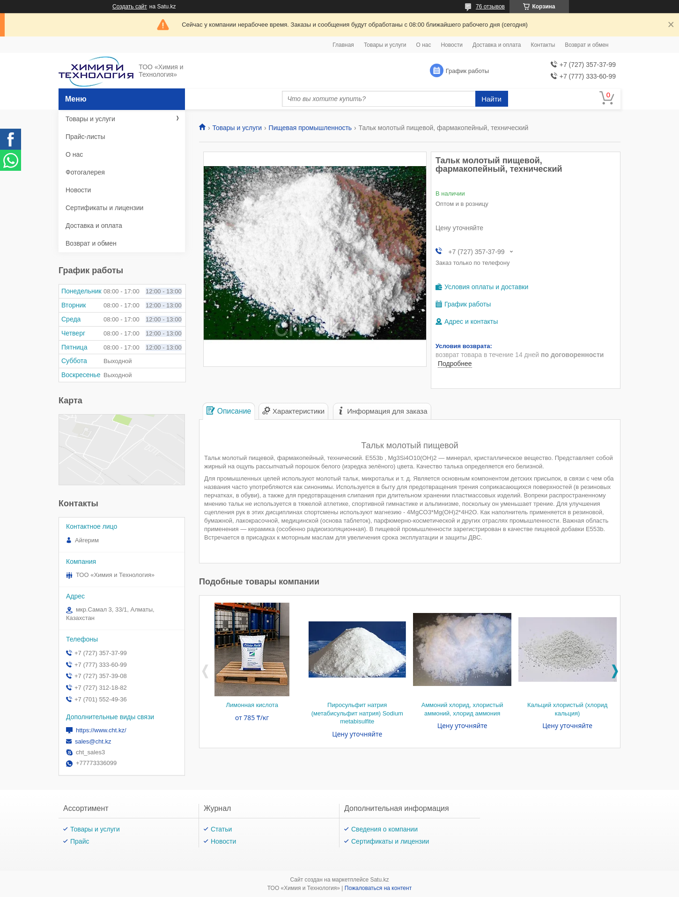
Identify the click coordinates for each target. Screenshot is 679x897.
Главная (343, 45)
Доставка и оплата (496, 45)
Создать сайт (129, 6)
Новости (451, 45)
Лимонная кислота (252, 704)
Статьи (221, 829)
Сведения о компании (384, 829)
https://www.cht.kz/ (101, 730)
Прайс (79, 841)
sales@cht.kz (93, 741)
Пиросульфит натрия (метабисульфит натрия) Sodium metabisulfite (357, 713)
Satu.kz (379, 879)
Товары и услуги (385, 45)
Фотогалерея (85, 172)
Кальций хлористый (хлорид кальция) (567, 709)
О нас (423, 45)
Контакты (543, 45)
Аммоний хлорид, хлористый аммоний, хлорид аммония (462, 709)
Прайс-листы (85, 136)
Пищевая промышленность (310, 127)
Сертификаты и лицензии (104, 207)
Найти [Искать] (491, 99)
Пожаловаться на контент (378, 888)
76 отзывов (490, 6)
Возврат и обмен (586, 45)
